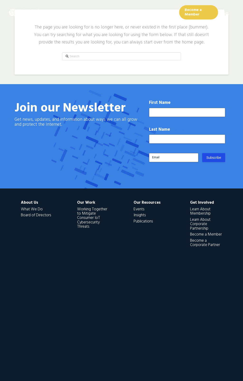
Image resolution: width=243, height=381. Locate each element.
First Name (167, 103)
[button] (227, 12)
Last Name (167, 129)
